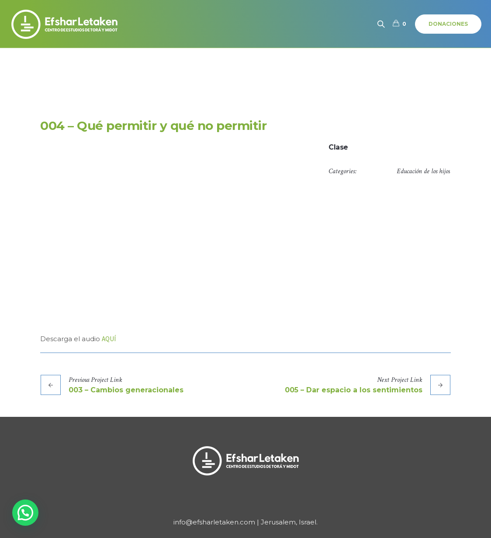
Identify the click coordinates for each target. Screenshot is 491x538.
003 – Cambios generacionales (126, 390)
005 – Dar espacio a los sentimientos (353, 390)
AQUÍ (109, 339)
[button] (25, 513)
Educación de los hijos (423, 171)
